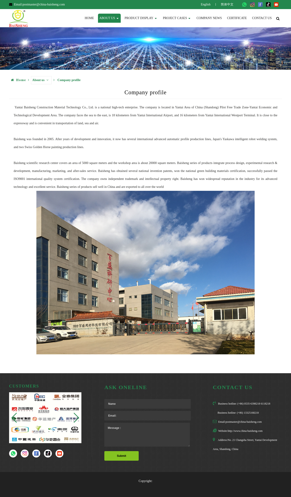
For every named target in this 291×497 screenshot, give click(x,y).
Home (89, 18)
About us (108, 18)
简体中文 (227, 4)
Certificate (237, 18)
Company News (209, 18)
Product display (141, 18)
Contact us (262, 18)
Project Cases (176, 18)
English (206, 4)
